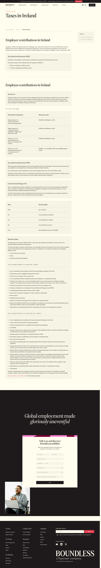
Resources (56, 5)
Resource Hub (26, 542)
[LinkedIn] (61, 544)
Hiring (7, 550)
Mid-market (8, 560)
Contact (42, 539)
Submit (89, 531)
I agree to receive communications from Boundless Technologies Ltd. (75, 534)
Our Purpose (43, 532)
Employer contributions (87, 37)
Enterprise (8, 563)
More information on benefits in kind (17, 376)
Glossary (25, 552)
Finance (7, 547)
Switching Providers (27, 557)
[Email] (57, 544)
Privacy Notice (43, 544)
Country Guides (26, 532)
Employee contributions (87, 39)
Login (41, 542)
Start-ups (8, 558)
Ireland (17, 29)
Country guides (9, 29)
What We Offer (23, 5)
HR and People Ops (10, 542)
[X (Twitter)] (66, 544)
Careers (42, 537)
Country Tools (46, 5)
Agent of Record (9, 534)
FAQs (41, 534)
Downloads (25, 555)
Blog (24, 545)
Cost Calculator (26, 534)
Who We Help (35, 5)
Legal (7, 545)
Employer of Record (10, 532)
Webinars (25, 550)
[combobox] (50, 476)
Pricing (63, 5)
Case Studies (26, 547)
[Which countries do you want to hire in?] (49, 477)
